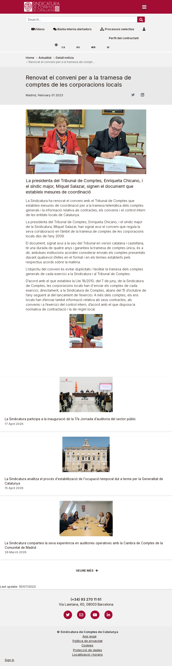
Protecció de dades (87, 650)
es (78, 47)
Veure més (85, 570)
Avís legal (89, 636)
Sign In (9, 660)
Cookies (87, 645)
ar (108, 47)
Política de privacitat (88, 641)
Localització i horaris (87, 654)
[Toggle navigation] (144, 7)
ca (63, 47)
